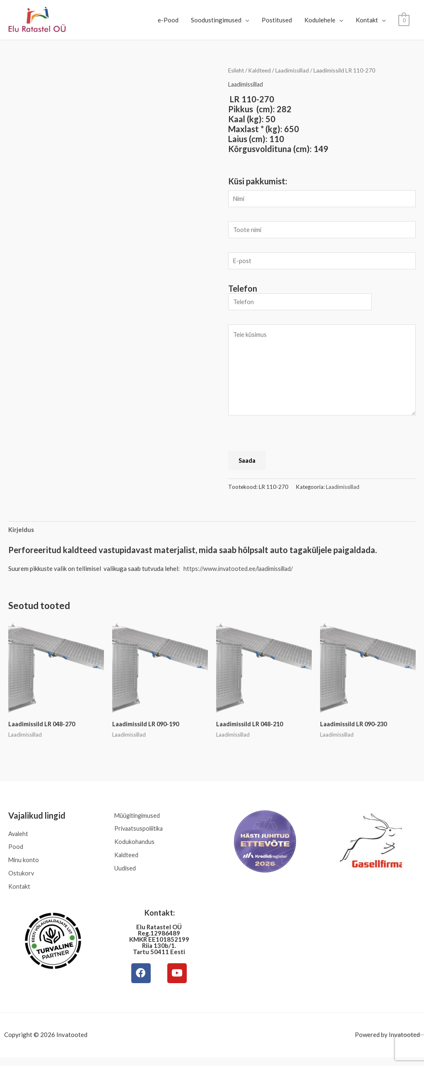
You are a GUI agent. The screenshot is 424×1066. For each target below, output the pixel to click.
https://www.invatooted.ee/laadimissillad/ (241, 573)
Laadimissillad (295, 70)
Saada (246, 464)
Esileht (237, 70)
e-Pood (168, 20)
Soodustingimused (216, 20)
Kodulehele (319, 20)
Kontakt (367, 20)
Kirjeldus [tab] (21, 534)
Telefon (242, 291)
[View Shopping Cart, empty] (404, 20)
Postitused (277, 20)
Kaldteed (261, 70)
